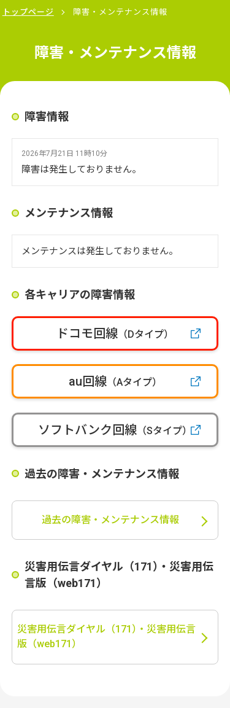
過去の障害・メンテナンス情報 (110, 520)
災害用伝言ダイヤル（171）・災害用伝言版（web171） (106, 636)
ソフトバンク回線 (115, 429)
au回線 (115, 381)
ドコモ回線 (115, 333)
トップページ (28, 12)
